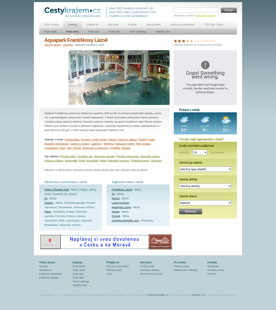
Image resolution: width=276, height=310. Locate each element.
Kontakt (132, 24)
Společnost (213, 266)
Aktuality (43, 266)
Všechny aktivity (52, 45)
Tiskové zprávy (181, 266)
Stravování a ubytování (95, 148)
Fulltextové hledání (48, 277)
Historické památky (104, 156)
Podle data (114, 31)
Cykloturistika (71, 139)
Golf (69, 148)
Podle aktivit (72, 31)
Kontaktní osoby (215, 270)
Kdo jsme (113, 24)
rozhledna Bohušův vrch (125, 220)
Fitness (77, 148)
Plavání (112, 139)
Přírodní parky (68, 156)
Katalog (72, 24)
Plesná (115, 198)
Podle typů (93, 31)
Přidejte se (92, 24)
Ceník (109, 274)
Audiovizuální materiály (186, 270)
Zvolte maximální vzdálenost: (196, 145)
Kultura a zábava (127, 139)
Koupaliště (92, 160)
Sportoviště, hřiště (75, 160)
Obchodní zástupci (149, 270)
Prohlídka (115, 148)
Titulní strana (51, 24)
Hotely (103, 160)
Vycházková (51, 148)
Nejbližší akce (163, 31)
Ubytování (156, 160)
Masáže (126, 148)
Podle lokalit (50, 31)
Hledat (229, 10)
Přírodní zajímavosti (127, 156)
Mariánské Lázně (121, 207)
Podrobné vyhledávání (50, 274)
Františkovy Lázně (122, 189)
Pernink (116, 216)
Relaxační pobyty (124, 143)
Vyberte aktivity (188, 179)
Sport (62, 148)
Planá (47, 211)
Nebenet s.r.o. (198, 295)
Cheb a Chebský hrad (56, 189)
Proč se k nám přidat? (117, 266)
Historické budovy (150, 156)
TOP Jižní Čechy (213, 24)
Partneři (211, 274)
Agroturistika (153, 24)
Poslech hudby (146, 139)
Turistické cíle (84, 156)
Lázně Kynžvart (120, 202)
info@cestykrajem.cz (158, 295)
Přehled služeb (114, 270)
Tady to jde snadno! (205, 15)
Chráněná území (139, 160)
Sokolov (48, 202)
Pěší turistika (143, 143)
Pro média (180, 262)
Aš (45, 198)
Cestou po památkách (182, 24)
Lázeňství (68, 45)
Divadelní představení (56, 143)
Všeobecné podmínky (151, 274)
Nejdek (115, 211)
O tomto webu (147, 266)
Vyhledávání (45, 270)
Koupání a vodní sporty (94, 139)
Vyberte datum (188, 196)
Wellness (109, 143)
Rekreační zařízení (118, 160)
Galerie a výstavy (79, 143)
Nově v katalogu (138, 31)
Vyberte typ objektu (190, 162)
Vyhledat (190, 211)
